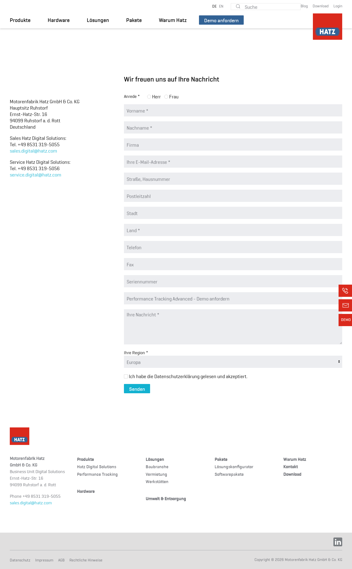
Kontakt (290, 466)
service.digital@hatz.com (35, 174)
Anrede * (132, 96)
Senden (137, 388)
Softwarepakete (229, 474)
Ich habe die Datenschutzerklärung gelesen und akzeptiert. (185, 376)
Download (321, 6)
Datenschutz (20, 560)
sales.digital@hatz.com (33, 150)
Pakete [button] (134, 20)
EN (221, 6)
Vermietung (156, 474)
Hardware (59, 20)
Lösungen (155, 459)
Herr (154, 96)
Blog (304, 6)
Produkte (85, 459)
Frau (171, 96)
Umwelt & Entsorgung (166, 498)
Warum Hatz (173, 20)
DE (214, 6)
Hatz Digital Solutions (96, 466)
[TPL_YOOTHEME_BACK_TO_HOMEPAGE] (327, 26)
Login (337, 6)
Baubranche (157, 466)
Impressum (44, 560)
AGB (61, 560)
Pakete (221, 459)
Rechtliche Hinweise (85, 560)
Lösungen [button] (98, 20)
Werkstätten (157, 481)
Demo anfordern (221, 20)
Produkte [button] (20, 20)
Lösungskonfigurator (234, 466)
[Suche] (266, 6)
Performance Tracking (97, 474)
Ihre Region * (136, 352)
